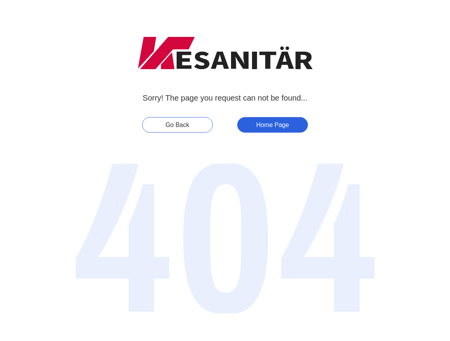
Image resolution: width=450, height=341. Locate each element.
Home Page (272, 125)
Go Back (177, 125)
